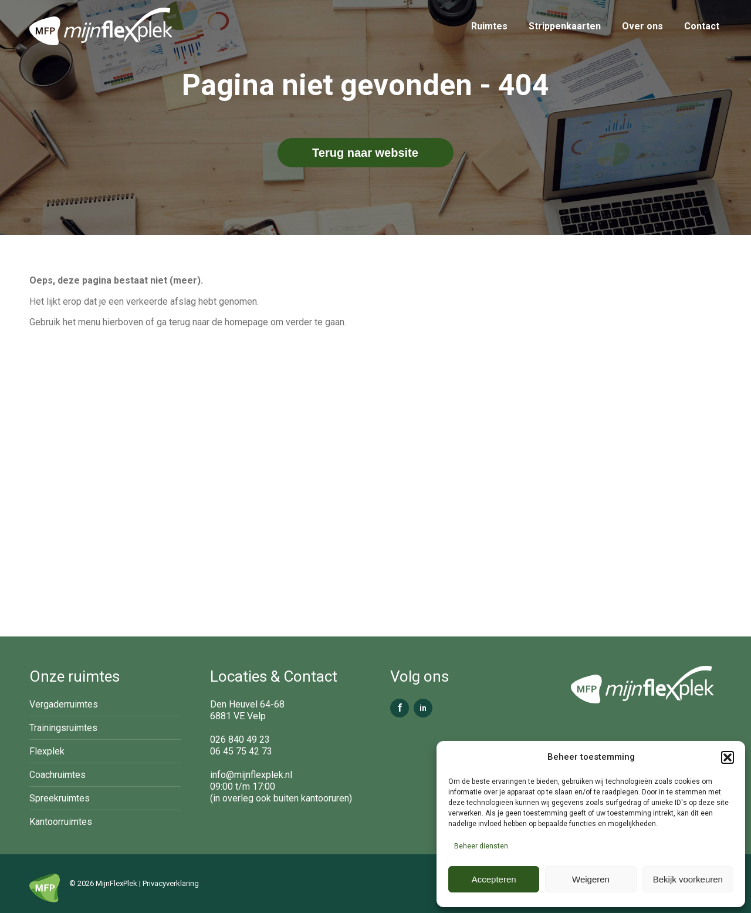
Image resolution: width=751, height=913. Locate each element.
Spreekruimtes (59, 798)
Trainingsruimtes (63, 727)
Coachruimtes (57, 774)
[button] (727, 757)
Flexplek (47, 751)
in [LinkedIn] (423, 708)
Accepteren (494, 879)
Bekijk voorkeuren (688, 879)
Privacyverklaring (171, 883)
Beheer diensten (481, 846)
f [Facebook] (400, 708)
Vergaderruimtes (63, 704)
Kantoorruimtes (60, 821)
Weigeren (591, 879)
